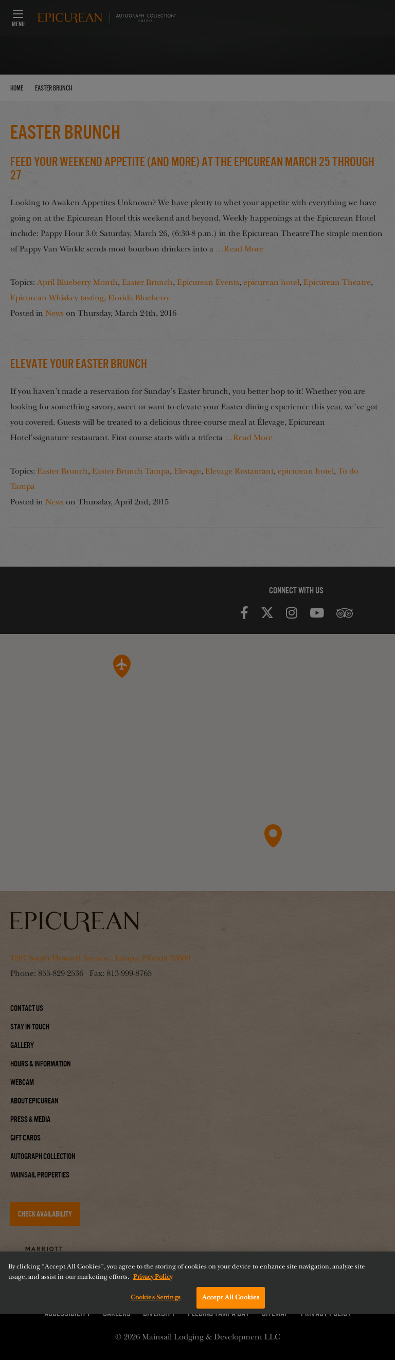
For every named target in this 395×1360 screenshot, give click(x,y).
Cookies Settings (156, 1297)
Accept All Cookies (230, 1297)
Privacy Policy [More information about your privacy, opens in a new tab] (152, 1277)
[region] (197, 1283)
